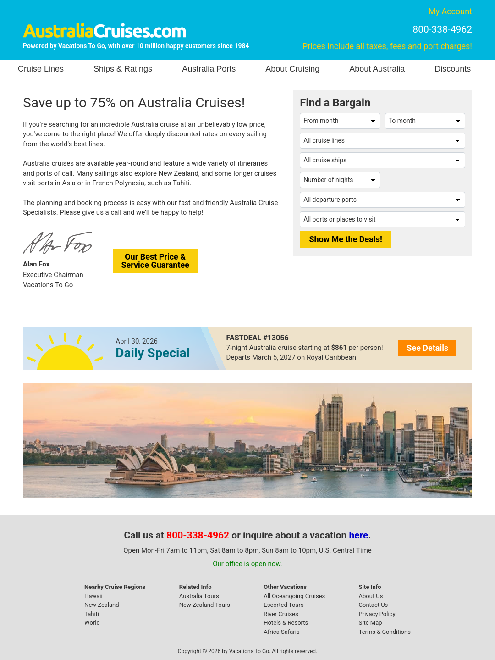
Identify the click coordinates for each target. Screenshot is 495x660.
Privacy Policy (377, 613)
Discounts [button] (452, 68)
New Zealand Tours (204, 604)
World (92, 622)
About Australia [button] (377, 68)
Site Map (370, 622)
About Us (371, 596)
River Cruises (281, 613)
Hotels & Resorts (286, 622)
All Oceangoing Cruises (294, 596)
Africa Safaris (281, 631)
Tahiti (91, 613)
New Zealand (101, 604)
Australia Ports (209, 68)
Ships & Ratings (123, 68)
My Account (450, 11)
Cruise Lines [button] (41, 68)
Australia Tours (199, 596)
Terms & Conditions (385, 631)
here (358, 535)
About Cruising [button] (292, 68)
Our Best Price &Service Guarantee (155, 261)
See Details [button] (427, 348)
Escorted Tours (283, 604)
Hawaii (93, 596)
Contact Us (373, 604)
